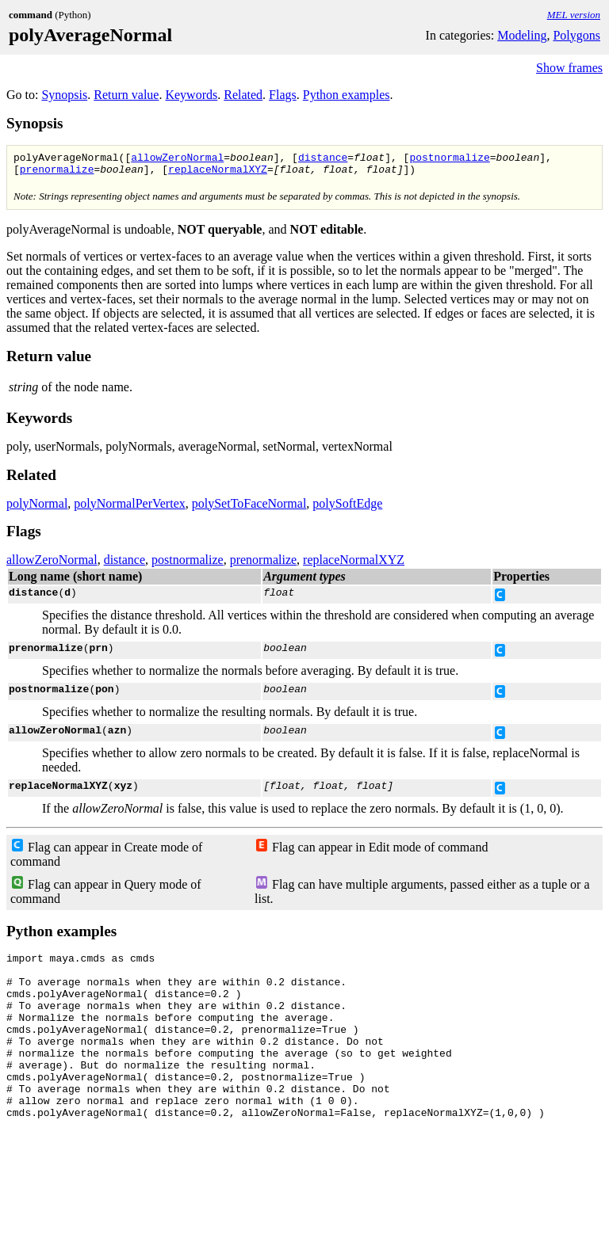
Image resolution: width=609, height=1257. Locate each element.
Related (243, 94)
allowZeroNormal (177, 159)
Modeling (521, 35)
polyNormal (36, 508)
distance (322, 159)
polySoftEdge (347, 508)
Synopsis (64, 94)
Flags (283, 94)
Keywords (191, 94)
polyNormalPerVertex (129, 508)
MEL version (573, 15)
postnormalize (449, 159)
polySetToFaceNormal (249, 508)
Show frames (569, 67)
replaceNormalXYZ (217, 173)
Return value (126, 94)
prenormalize (57, 173)
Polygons (576, 35)
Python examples (346, 94)
